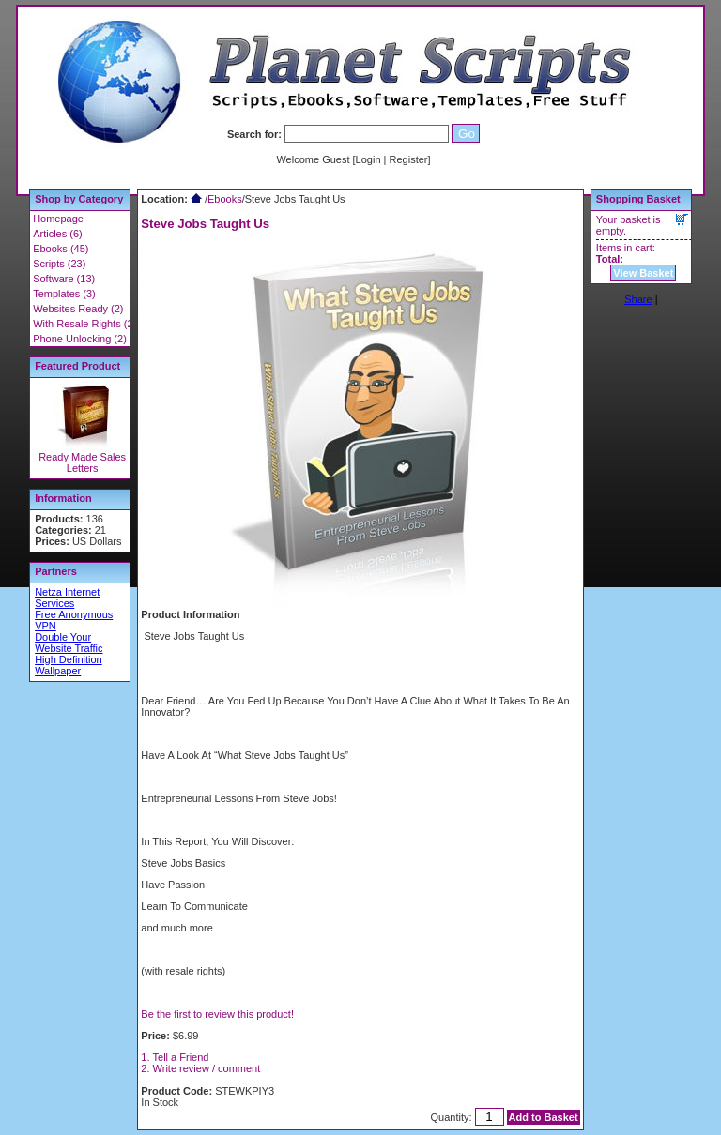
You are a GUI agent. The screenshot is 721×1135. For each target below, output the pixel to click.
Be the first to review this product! (217, 1014)
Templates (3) (64, 293)
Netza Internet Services (67, 597)
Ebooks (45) (60, 248)
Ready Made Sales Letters (82, 462)
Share (638, 299)
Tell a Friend (181, 1057)
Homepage (58, 218)
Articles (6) (58, 233)
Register (409, 159)
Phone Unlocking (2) (80, 338)
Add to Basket (543, 1117)
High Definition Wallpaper (68, 665)
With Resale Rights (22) (87, 323)
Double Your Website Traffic (68, 642)
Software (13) (64, 278)
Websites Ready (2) (78, 308)
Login (368, 159)
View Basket (643, 273)
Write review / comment (207, 1068)
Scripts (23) (59, 263)
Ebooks (224, 198)
